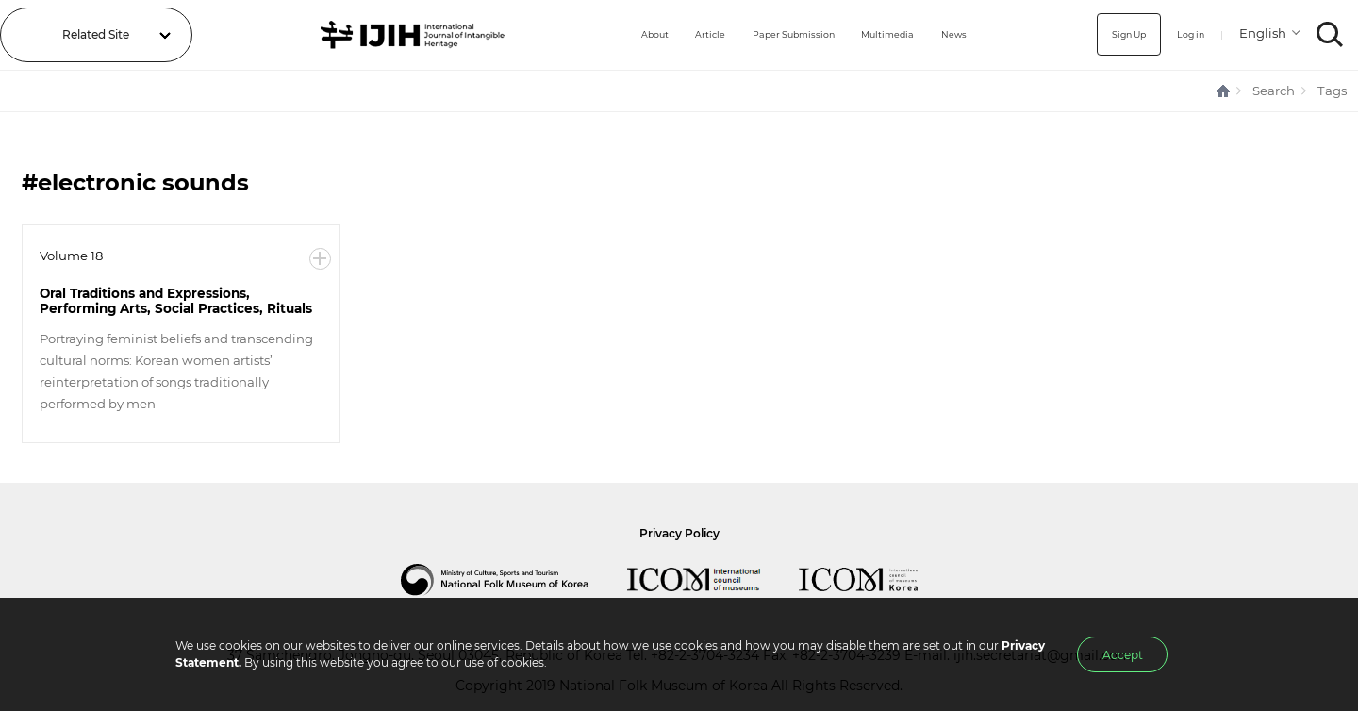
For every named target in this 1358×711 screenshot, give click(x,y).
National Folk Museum (514, 580)
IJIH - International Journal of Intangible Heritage (390, 35)
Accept (1122, 655)
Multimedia (878, 34)
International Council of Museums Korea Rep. (878, 580)
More (320, 259)
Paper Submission (768, 34)
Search (1273, 90)
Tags (1332, 90)
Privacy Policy (679, 533)
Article (671, 34)
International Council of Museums (713, 580)
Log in (1183, 34)
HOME (1224, 91)
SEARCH (1330, 34)
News (953, 34)
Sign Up (1111, 34)
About (608, 34)
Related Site (95, 34)
